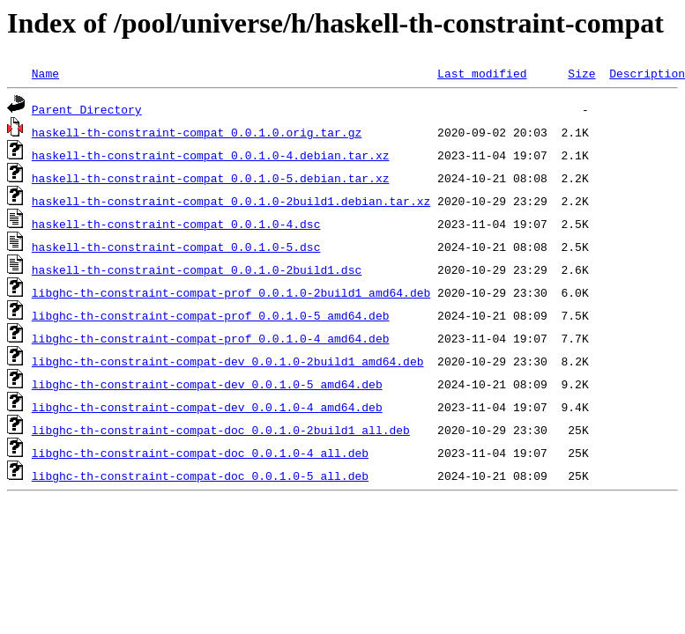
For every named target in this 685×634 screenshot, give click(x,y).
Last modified (481, 73)
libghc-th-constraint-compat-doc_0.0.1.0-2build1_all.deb (221, 430)
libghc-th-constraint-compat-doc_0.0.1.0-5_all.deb (200, 475)
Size (581, 73)
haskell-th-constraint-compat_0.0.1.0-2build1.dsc (196, 269)
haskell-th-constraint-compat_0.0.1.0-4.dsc (176, 224)
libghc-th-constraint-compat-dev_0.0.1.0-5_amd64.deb (207, 384)
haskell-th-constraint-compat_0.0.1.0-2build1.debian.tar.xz (231, 201)
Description (647, 73)
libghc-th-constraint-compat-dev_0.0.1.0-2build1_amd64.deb (228, 361)
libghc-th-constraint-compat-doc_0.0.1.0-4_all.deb (200, 453)
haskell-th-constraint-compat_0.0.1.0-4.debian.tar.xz (211, 155)
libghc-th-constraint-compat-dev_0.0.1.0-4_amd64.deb (207, 407)
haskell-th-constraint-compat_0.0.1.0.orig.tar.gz (196, 132)
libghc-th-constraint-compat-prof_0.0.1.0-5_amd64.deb (211, 315)
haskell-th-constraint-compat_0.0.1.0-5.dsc (176, 246)
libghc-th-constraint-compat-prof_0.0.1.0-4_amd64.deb (211, 338)
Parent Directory (87, 109)
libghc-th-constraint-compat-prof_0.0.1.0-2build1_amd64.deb (231, 292)
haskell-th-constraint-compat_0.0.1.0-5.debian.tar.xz (211, 178)
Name (45, 73)
